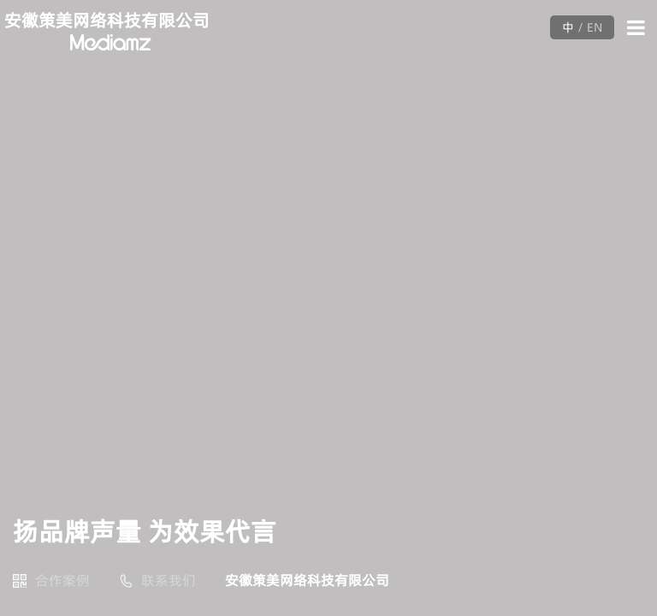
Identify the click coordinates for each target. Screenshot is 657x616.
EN (594, 27)
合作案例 (62, 580)
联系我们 (168, 580)
